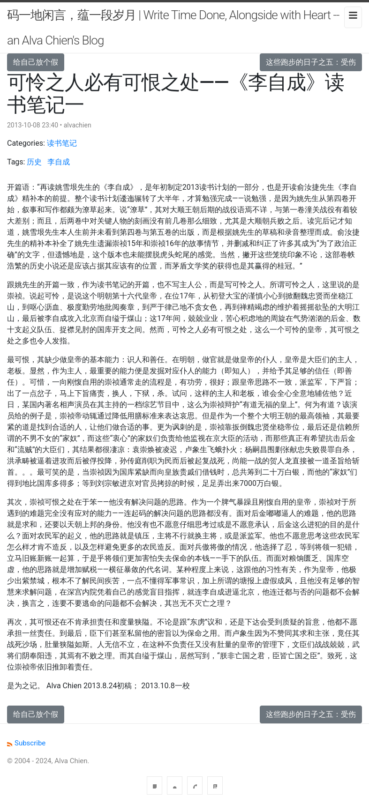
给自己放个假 (35, 62)
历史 (34, 161)
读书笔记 (62, 143)
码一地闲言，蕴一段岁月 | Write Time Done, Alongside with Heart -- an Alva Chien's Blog (173, 27)
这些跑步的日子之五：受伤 (311, 62)
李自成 (58, 161)
